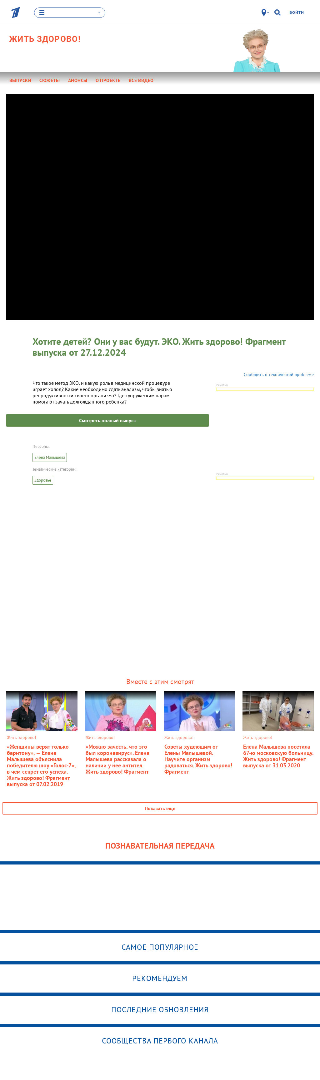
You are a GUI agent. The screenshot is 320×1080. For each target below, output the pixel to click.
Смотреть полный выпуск (107, 420)
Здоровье (42, 480)
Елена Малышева (49, 457)
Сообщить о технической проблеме (279, 374)
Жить (45, 39)
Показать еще (160, 808)
